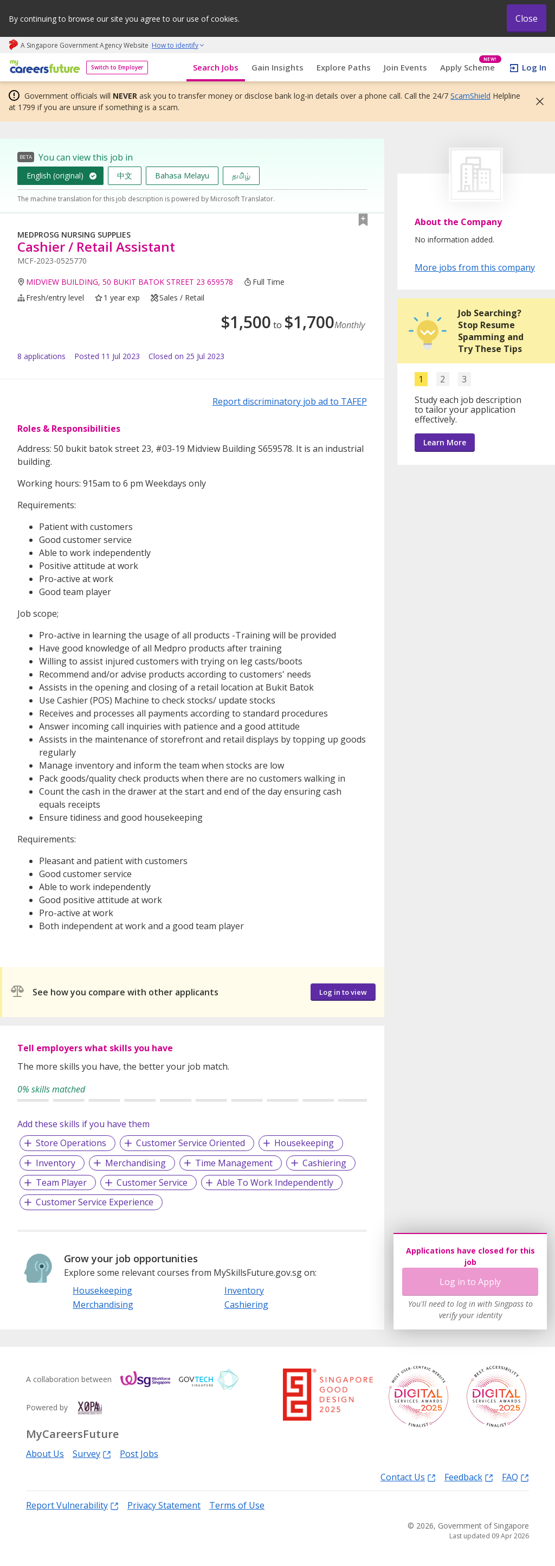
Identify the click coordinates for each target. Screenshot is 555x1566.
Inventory (55, 1163)
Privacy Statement (164, 1505)
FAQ (515, 1477)
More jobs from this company (475, 266)
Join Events (405, 67)
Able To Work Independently (275, 1182)
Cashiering (324, 1163)
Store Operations (71, 1143)
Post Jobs (139, 1454)
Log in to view (343, 992)
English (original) (55, 175)
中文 (124, 175)
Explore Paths (344, 67)
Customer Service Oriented (190, 1143)
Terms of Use (236, 1505)
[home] (43, 67)
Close (526, 18)
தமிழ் (241, 175)
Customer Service (152, 1182)
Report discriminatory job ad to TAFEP (289, 401)
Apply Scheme (470, 67)
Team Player (61, 1182)
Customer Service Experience (94, 1202)
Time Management (234, 1163)
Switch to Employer (117, 67)
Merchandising (135, 1163)
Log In (534, 67)
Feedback (468, 1477)
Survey (92, 1453)
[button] (536, 101)
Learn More (444, 442)
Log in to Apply (470, 1282)
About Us (45, 1454)
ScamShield (470, 96)
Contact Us (408, 1477)
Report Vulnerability (72, 1505)
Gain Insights (277, 67)
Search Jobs (215, 67)
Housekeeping (304, 1143)
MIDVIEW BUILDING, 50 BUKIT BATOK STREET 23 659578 (129, 282)
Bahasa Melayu (182, 175)
